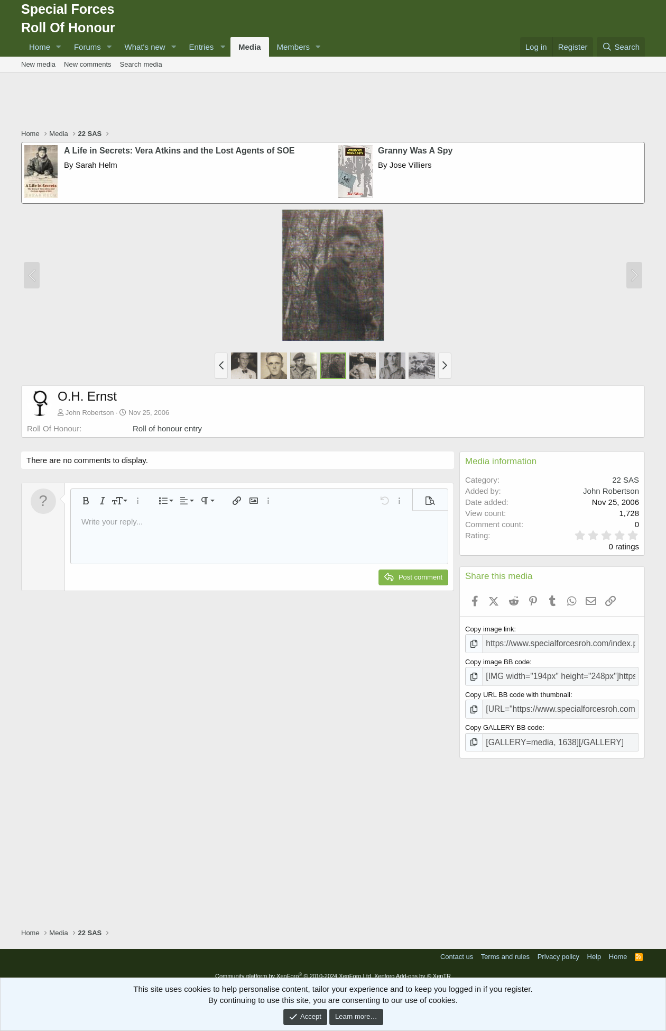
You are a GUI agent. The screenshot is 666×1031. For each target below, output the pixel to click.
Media (249, 46)
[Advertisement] (333, 102)
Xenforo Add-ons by (412, 968)
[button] (58, 47)
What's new (145, 46)
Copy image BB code (497, 660)
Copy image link (489, 629)
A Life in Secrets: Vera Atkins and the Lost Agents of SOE (179, 150)
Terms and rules (505, 949)
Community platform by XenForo (294, 968)
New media (38, 64)
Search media (141, 64)
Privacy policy (558, 949)
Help (594, 949)
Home (39, 46)
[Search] (621, 47)
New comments (88, 64)
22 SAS (625, 479)
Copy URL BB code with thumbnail (517, 691)
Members (293, 46)
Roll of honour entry (167, 428)
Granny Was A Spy (415, 150)
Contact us (456, 949)
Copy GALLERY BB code (503, 722)
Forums (87, 46)
